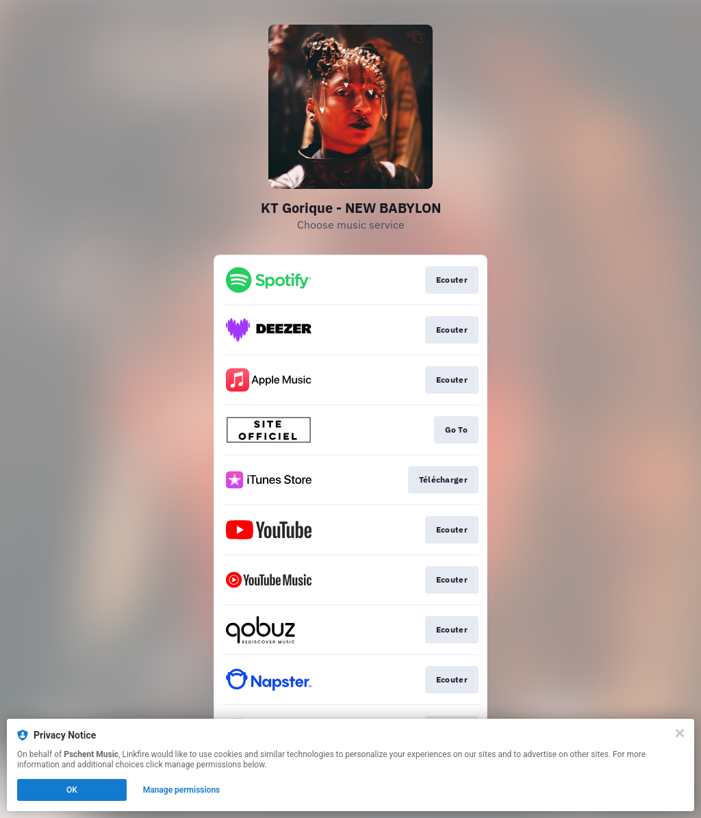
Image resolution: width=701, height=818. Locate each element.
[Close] (680, 733)
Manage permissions (181, 790)
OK (71, 790)
